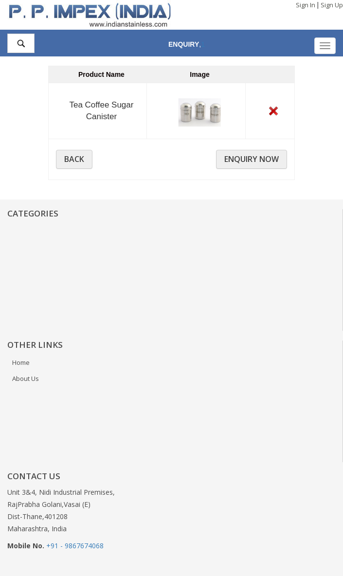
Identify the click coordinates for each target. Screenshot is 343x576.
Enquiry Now (251, 159)
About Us (25, 378)
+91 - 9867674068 (75, 545)
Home (21, 362)
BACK (74, 159)
